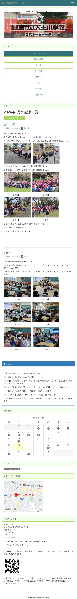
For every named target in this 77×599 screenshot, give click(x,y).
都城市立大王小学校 (16, 3)
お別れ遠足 (9, 124)
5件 (21, 118)
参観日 (7, 252)
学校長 (25, 128)
